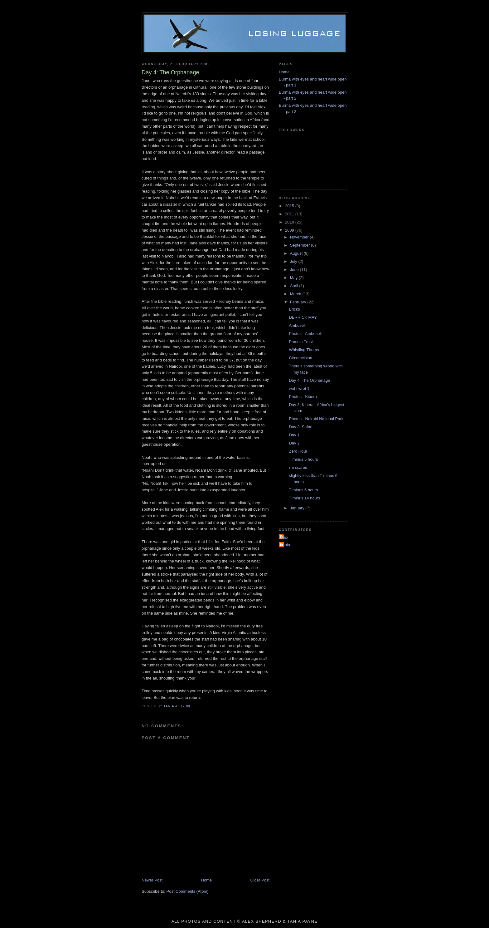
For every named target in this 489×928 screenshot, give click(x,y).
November (300, 237)
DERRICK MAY (303, 317)
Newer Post (152, 880)
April (294, 285)
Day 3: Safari (300, 427)
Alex (284, 537)
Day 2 (294, 443)
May (294, 277)
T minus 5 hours (303, 459)
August (297, 253)
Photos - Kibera (303, 396)
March (296, 294)
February (298, 302)
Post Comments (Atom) (188, 891)
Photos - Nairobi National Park (316, 418)
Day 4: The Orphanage (309, 380)
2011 (290, 214)
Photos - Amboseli (305, 333)
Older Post (259, 880)
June (295, 269)
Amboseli (297, 325)
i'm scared (298, 467)
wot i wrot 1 (299, 388)
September (300, 245)
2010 (290, 222)
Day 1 (294, 435)
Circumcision (300, 358)
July (294, 261)
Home (206, 880)
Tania (285, 545)
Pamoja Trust (301, 341)
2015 (290, 206)
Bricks (294, 309)
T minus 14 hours (304, 498)
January (298, 508)
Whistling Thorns (304, 349)
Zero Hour (298, 451)
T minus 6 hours (303, 490)
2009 (290, 230)
